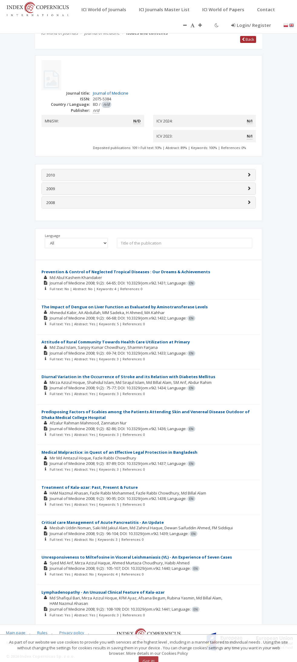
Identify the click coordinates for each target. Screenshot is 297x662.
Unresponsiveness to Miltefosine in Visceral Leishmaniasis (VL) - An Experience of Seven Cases (136, 557)
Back (248, 39)
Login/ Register (251, 25)
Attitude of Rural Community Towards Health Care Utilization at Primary (115, 342)
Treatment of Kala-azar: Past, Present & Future (89, 487)
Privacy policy (71, 632)
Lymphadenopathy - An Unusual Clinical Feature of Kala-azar (103, 592)
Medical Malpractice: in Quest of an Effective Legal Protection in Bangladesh (119, 452)
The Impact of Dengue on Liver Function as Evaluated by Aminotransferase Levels (124, 307)
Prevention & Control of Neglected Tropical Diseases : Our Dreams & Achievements (125, 271)
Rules (42, 632)
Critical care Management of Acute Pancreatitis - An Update (102, 522)
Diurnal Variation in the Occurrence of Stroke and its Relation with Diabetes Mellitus (128, 376)
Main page (15, 632)
